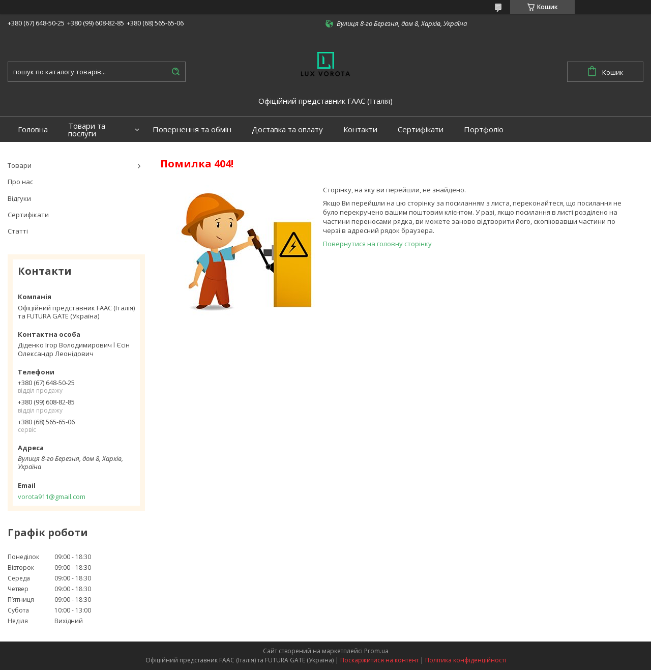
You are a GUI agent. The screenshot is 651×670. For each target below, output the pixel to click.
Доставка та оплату (287, 129)
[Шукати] (175, 72)
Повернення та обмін (192, 129)
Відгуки (19, 198)
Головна (33, 129)
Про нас (20, 181)
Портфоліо (484, 129)
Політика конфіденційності (465, 660)
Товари (20, 165)
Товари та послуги (86, 129)
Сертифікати (420, 129)
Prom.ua (376, 651)
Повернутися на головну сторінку (377, 243)
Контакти (360, 129)
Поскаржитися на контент (379, 660)
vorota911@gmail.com (51, 496)
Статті (18, 231)
